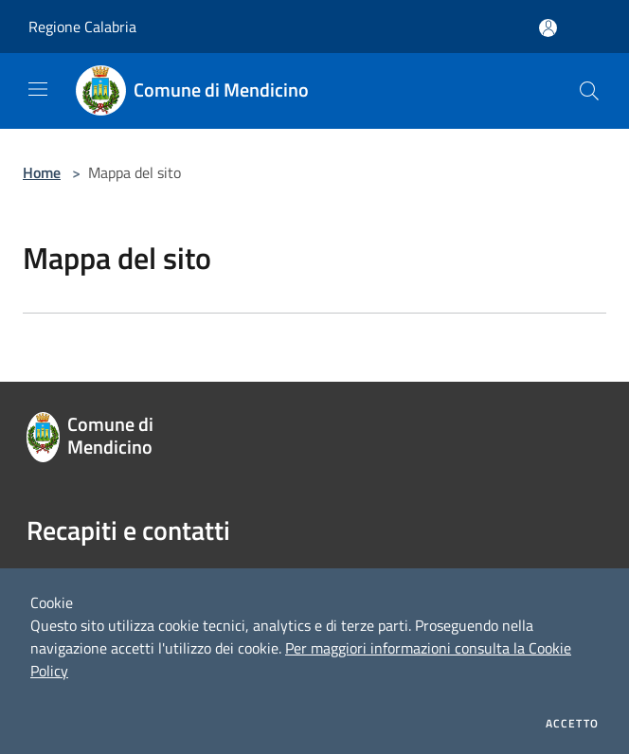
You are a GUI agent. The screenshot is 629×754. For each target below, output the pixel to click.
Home (42, 172)
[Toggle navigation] (38, 89)
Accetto (572, 723)
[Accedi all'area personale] (548, 28)
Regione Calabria (82, 26)
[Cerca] (589, 91)
